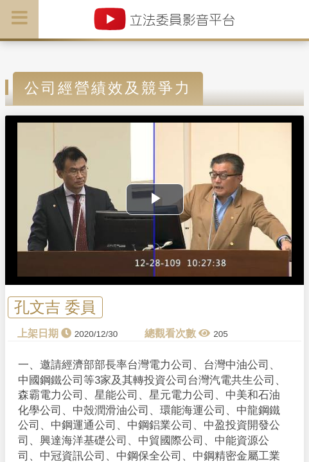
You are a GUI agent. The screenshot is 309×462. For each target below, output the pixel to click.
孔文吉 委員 (55, 307)
